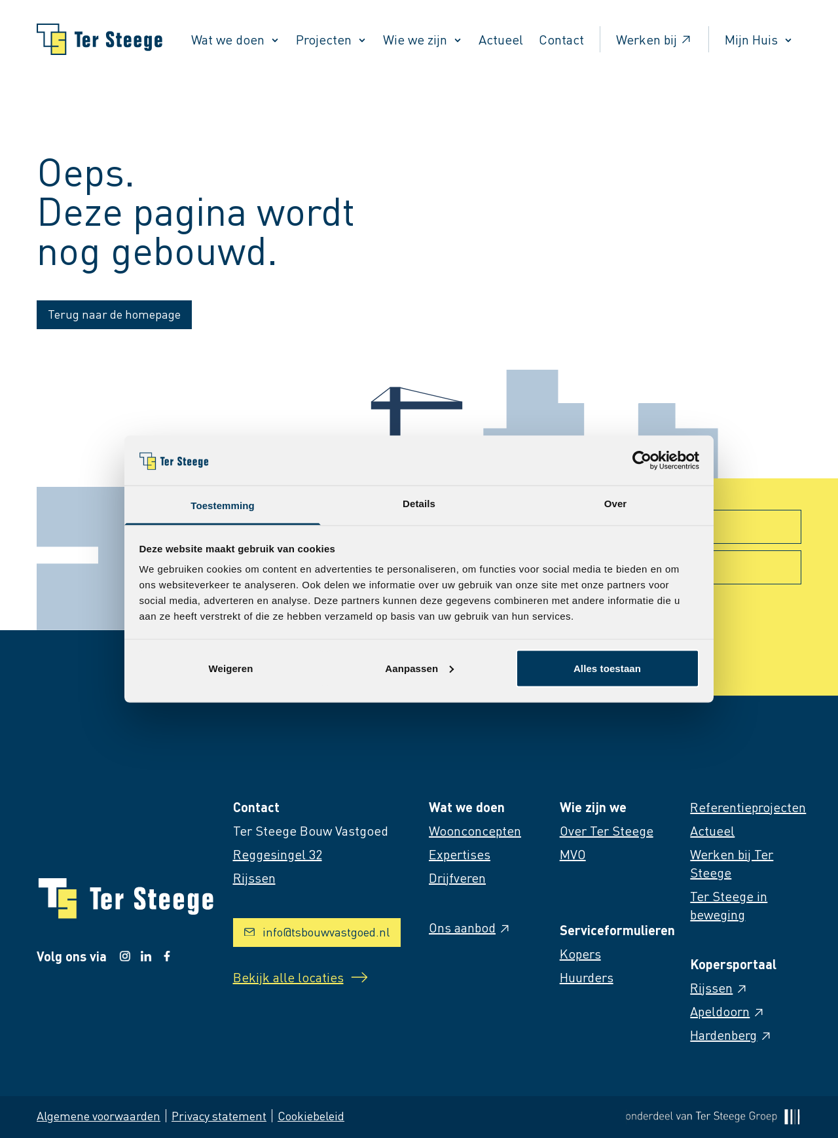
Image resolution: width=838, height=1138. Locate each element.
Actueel (501, 39)
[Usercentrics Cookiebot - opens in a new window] (642, 460)
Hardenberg (731, 1034)
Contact (561, 39)
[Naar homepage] (99, 39)
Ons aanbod (470, 927)
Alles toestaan (607, 667)
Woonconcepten (475, 830)
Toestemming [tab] (223, 505)
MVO (573, 853)
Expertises (459, 853)
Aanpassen (419, 667)
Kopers (580, 953)
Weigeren (230, 667)
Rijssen (719, 987)
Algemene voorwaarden (98, 1115)
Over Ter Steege (606, 830)
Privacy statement (219, 1115)
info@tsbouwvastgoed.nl (317, 931)
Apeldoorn (727, 1011)
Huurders (586, 977)
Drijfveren (457, 877)
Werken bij (654, 39)
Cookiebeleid (311, 1115)
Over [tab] (615, 503)
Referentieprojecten (748, 806)
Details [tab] (419, 503)
